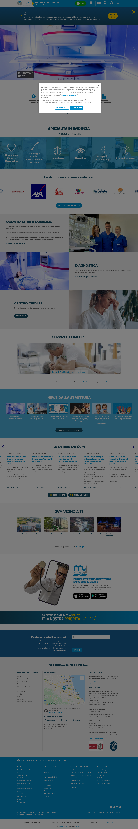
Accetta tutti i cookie (76, 107)
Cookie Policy (63, 95)
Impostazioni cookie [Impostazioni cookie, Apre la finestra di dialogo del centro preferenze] (62, 107)
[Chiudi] (98, 85)
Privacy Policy (72, 95)
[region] (70, 98)
